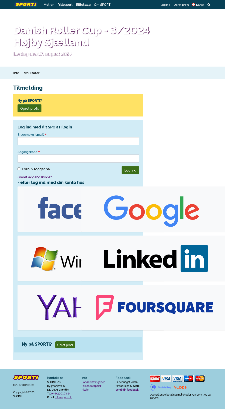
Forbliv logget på (36, 168)
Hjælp (84, 389)
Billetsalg (83, 4)
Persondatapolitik (91, 385)
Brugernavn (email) (32, 134)
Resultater (31, 72)
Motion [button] (49, 4)
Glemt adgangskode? (35, 177)
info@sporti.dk (63, 397)
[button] (198, 4)
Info (16, 72)
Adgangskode (29, 152)
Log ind (165, 4)
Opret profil (181, 4)
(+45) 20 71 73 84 (61, 393)
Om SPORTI (102, 4)
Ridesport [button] (65, 4)
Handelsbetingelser (93, 382)
